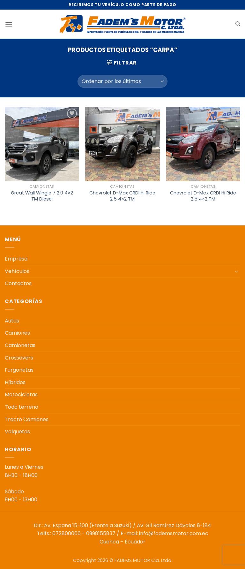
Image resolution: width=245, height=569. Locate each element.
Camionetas (20, 345)
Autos (12, 320)
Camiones (17, 333)
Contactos (18, 283)
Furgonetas (19, 370)
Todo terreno (21, 407)
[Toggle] (236, 271)
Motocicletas (21, 394)
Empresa (16, 258)
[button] (8, 24)
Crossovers (19, 357)
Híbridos (15, 382)
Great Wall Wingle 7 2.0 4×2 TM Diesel (42, 196)
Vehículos (17, 271)
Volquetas (17, 431)
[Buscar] (237, 24)
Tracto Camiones (26, 419)
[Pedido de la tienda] (122, 81)
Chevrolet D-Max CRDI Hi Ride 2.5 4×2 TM (122, 196)
